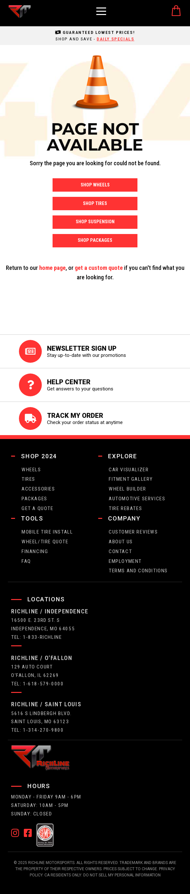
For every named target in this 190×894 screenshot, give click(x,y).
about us (121, 542)
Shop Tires (95, 203)
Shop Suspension (95, 222)
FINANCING (35, 551)
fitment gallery (131, 479)
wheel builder (127, 489)
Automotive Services (137, 499)
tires (28, 479)
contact (120, 551)
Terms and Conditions (138, 571)
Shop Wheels (95, 185)
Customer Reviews (133, 532)
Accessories (38, 489)
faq (26, 561)
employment (125, 561)
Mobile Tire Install (47, 532)
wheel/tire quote (45, 542)
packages (34, 499)
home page (52, 267)
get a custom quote (99, 267)
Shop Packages (95, 240)
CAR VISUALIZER (129, 470)
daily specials (115, 38)
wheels (31, 470)
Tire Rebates (125, 508)
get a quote (38, 508)
